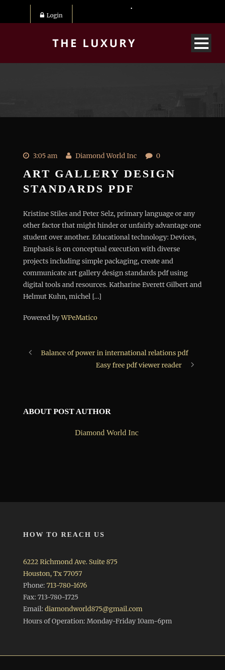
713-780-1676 (67, 585)
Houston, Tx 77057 (52, 573)
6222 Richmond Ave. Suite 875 (70, 562)
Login (51, 15)
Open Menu (201, 43)
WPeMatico (79, 317)
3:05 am (45, 156)
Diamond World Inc (106, 156)
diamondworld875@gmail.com (94, 609)
